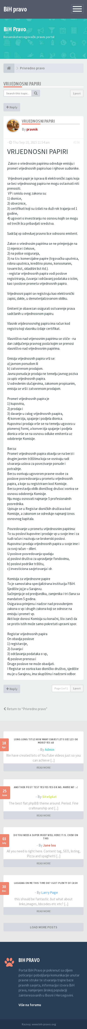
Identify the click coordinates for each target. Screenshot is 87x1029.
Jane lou (49, 845)
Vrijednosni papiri (22, 83)
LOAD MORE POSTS (43, 927)
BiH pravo (15, 9)
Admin (49, 749)
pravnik (32, 129)
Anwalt (61, 1024)
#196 (76, 142)
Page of (61, 688)
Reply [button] (11, 107)
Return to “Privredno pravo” (25, 709)
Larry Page (49, 892)
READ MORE (44, 767)
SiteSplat (49, 796)
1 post (77, 93)
